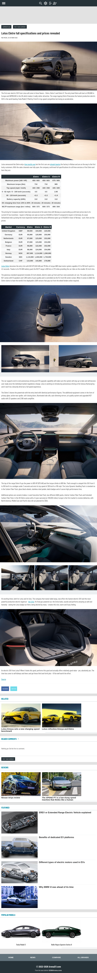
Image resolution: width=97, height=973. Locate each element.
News (32, 957)
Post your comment (20, 27)
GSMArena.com (55, 970)
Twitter (13, 689)
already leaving (55, 164)
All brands (83, 957)
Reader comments (10, 739)
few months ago (30, 164)
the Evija (31, 601)
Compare (56, 957)
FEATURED (5, 807)
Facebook (5, 689)
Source (3, 679)
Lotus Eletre (5, 266)
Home (11, 957)
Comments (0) (6, 27)
